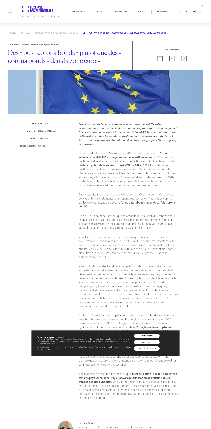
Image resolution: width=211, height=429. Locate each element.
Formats (142, 11)
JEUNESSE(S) (162, 11)
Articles (100, 11)
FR (198, 5)
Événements (121, 11)
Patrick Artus (43, 138)
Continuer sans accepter (147, 348)
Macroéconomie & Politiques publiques (56, 33)
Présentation (78, 11)
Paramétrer (145, 342)
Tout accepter (146, 336)
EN (202, 5)
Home (13, 33)
